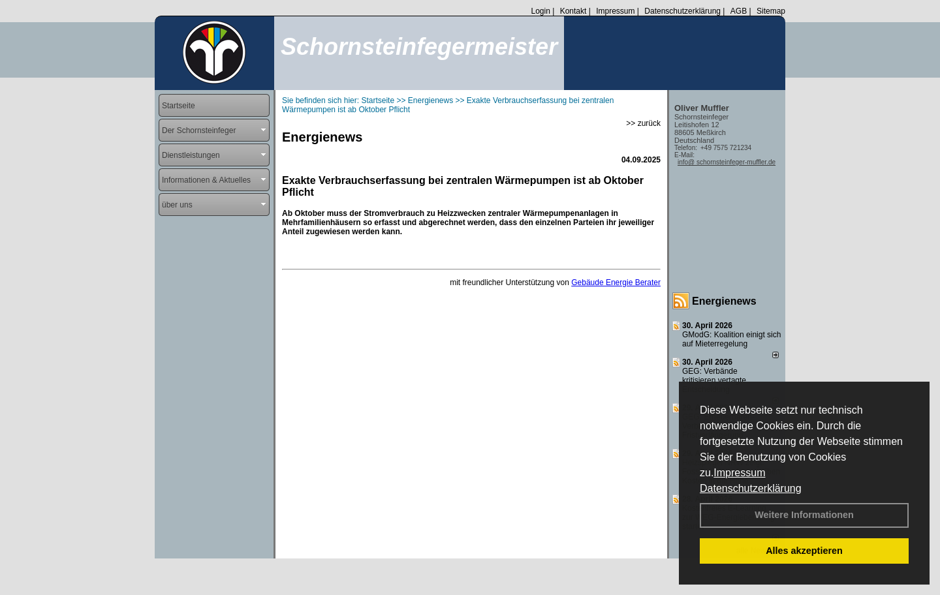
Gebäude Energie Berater (616, 282)
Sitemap (771, 11)
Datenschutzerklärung (751, 488)
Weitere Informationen (804, 515)
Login (540, 11)
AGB (738, 11)
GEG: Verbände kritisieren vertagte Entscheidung (714, 380)
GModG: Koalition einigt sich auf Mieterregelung (731, 339)
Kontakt (573, 11)
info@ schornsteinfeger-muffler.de (727, 162)
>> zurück (643, 123)
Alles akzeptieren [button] (804, 550)
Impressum (739, 472)
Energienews (724, 301)
